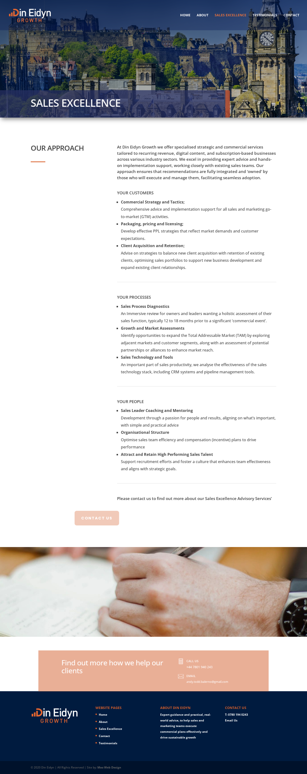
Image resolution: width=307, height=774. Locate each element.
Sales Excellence (230, 15)
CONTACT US (80, 518)
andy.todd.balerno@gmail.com (195, 683)
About (202, 15)
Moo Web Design (109, 767)
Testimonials (265, 15)
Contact (291, 15)
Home (185, 15)
